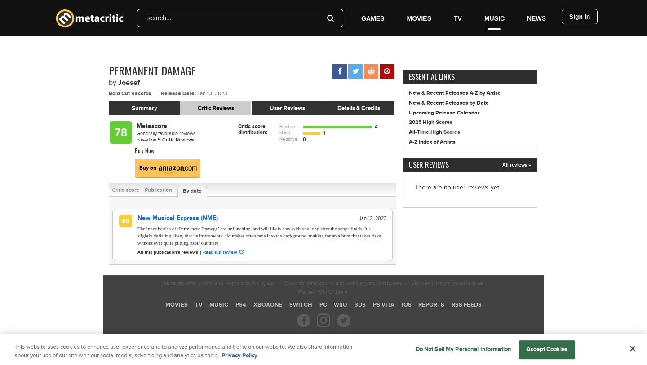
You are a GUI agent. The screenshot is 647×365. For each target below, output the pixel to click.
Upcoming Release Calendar (444, 113)
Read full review (223, 252)
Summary (144, 108)
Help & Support (355, 336)
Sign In (579, 16)
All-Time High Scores (434, 132)
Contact (389, 336)
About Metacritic (313, 336)
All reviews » (516, 165)
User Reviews (287, 108)
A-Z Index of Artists (432, 142)
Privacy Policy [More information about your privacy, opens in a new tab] (239, 359)
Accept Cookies (547, 352)
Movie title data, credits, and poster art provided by (343, 283)
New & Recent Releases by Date (449, 103)
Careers (258, 336)
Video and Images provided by (447, 283)
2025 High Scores (430, 122)
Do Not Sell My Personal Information (464, 352)
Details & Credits (358, 108)
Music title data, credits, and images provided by (219, 283)
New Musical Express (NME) (177, 218)
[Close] (633, 352)
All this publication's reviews (167, 252)
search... (159, 18)
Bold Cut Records (130, 93)
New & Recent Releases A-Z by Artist (454, 93)
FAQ (281, 336)
